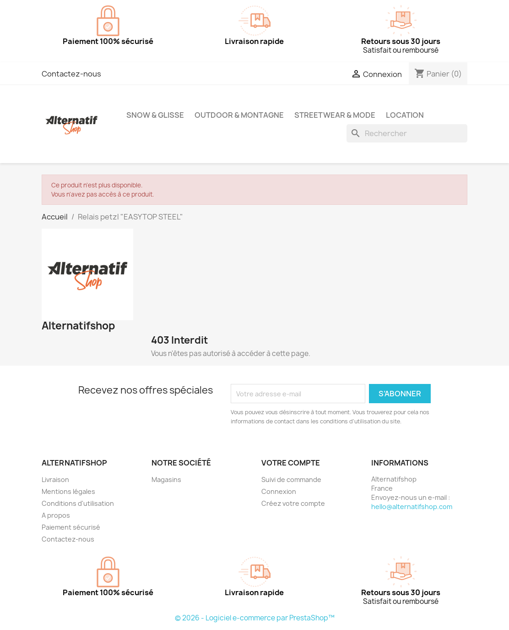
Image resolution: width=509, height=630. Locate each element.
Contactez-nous (71, 74)
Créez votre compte (293, 503)
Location (405, 115)
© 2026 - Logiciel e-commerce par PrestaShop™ (255, 618)
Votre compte (290, 463)
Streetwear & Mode (334, 115)
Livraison (55, 479)
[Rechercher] (407, 133)
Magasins (166, 479)
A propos (56, 515)
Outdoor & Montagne (239, 115)
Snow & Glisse (155, 115)
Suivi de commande (291, 479)
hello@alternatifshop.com (411, 506)
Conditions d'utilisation (78, 503)
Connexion (278, 491)
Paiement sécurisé (71, 527)
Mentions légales (68, 491)
